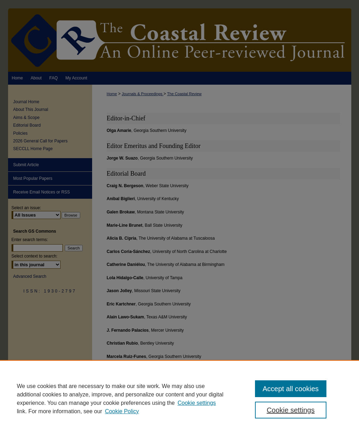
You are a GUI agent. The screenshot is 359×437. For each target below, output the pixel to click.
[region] (179, 398)
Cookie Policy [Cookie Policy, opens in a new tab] (122, 411)
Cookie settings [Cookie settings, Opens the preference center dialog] (291, 410)
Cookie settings (197, 403)
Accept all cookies (291, 389)
